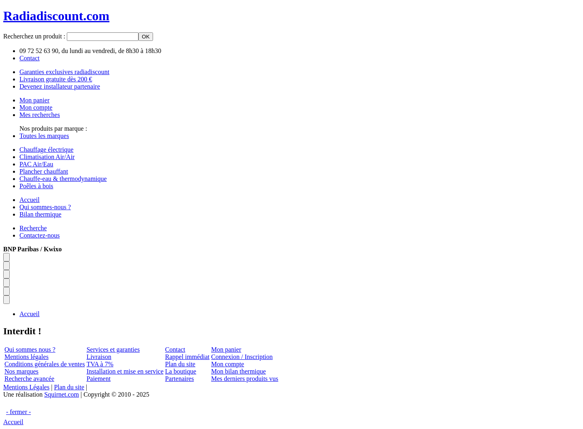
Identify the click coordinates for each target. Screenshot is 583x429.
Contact (175, 349)
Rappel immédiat (187, 356)
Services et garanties (113, 349)
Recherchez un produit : (35, 36)
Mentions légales (26, 356)
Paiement (99, 378)
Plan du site (180, 364)
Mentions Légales (26, 387)
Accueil (13, 421)
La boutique (180, 371)
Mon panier (226, 349)
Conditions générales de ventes (44, 364)
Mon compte (227, 364)
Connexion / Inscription (242, 356)
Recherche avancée (29, 378)
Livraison (99, 356)
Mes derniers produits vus (245, 378)
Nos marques (21, 371)
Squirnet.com (61, 394)
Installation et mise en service (125, 371)
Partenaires (179, 378)
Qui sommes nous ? (29, 349)
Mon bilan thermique (238, 371)
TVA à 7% (100, 364)
